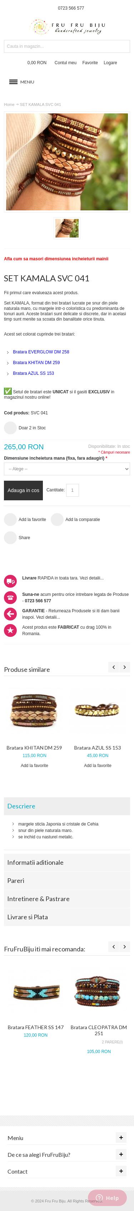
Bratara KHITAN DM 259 (35, 748)
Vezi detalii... (92, 578)
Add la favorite (35, 765)
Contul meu (65, 62)
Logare (110, 62)
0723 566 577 (71, 8)
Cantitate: (55, 490)
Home (9, 104)
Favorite (90, 62)
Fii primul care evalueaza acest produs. (41, 292)
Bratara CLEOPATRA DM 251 (99, 1030)
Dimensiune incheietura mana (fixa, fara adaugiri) (55, 458)
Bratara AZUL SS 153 (98, 748)
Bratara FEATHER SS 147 (36, 1027)
